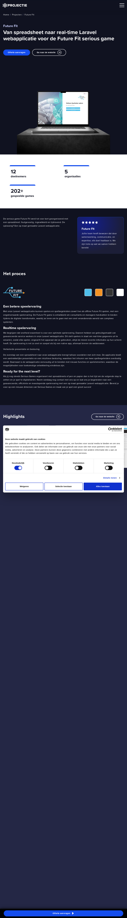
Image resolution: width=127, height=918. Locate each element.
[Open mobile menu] (121, 5)
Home (6, 14)
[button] (63, 913)
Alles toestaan (103, 486)
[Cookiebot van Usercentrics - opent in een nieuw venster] (110, 429)
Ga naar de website (49, 52)
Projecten (17, 14)
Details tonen (110, 478)
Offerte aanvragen (17, 52)
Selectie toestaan (63, 486)
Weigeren (24, 486)
